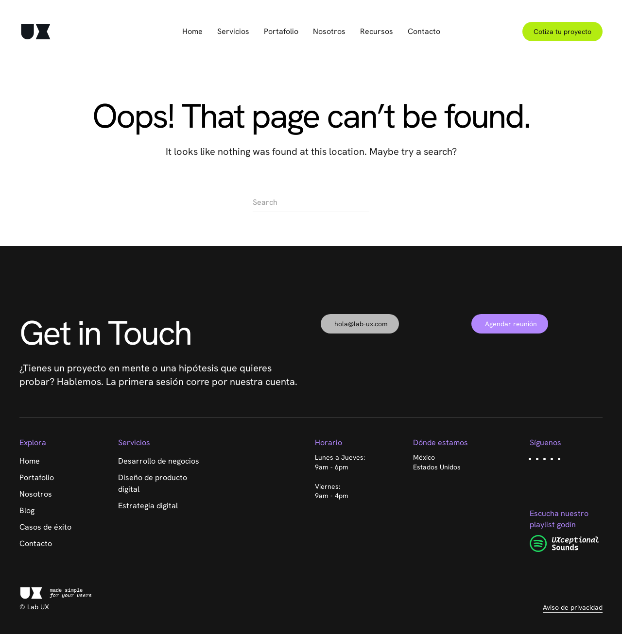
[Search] (311, 202)
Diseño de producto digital (152, 483)
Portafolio (281, 31)
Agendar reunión (511, 323)
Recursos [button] (376, 31)
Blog (27, 510)
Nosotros (329, 31)
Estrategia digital (148, 506)
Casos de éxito (45, 527)
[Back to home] (35, 31)
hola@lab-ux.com (361, 323)
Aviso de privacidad (573, 607)
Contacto (424, 31)
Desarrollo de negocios (158, 461)
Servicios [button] (233, 31)
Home (192, 31)
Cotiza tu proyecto (562, 31)
